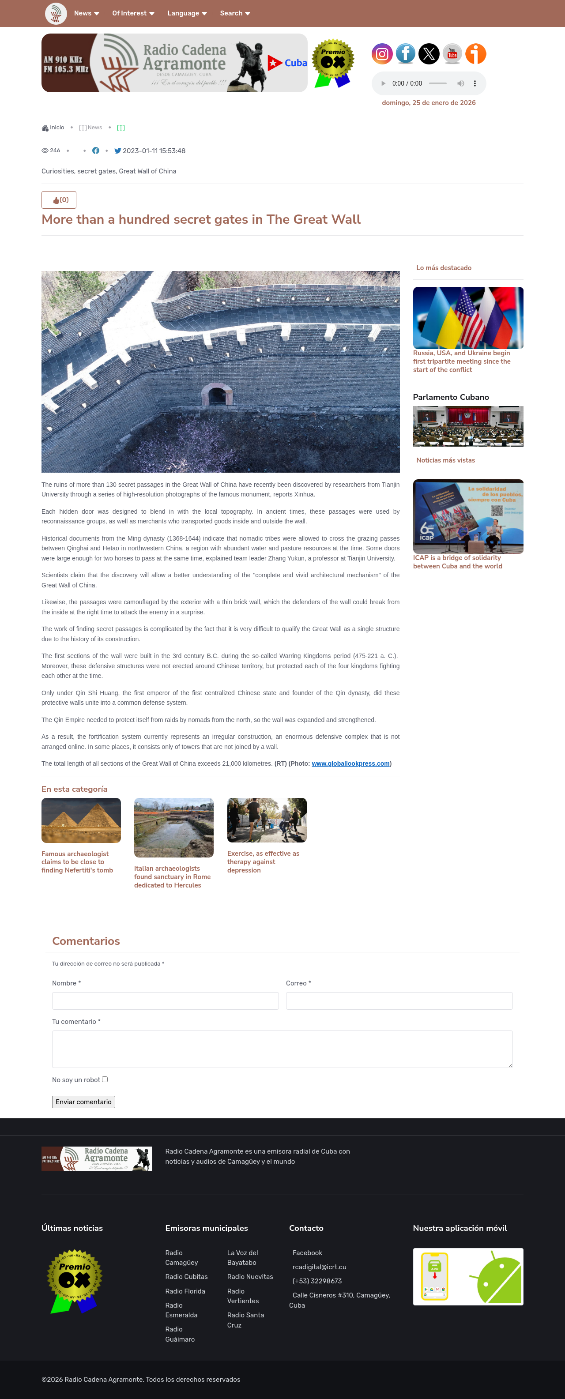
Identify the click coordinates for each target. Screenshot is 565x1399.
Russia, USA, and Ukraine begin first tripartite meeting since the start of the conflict (462, 361)
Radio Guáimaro (180, 1334)
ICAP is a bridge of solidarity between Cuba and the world (457, 562)
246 (50, 150)
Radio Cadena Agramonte (103, 1380)
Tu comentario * (76, 1022)
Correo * (298, 983)
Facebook (307, 1253)
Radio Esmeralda (182, 1310)
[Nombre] (165, 1001)
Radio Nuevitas (250, 1277)
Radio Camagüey (182, 1258)
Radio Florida (186, 1291)
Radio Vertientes (243, 1296)
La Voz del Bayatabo (242, 1258)
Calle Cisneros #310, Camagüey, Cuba (339, 1300)
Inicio (52, 127)
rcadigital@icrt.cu (320, 1267)
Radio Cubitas (187, 1277)
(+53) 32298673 (317, 1281)
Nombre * (66, 983)
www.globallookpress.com (351, 763)
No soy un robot (76, 1080)
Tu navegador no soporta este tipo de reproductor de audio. (429, 83)
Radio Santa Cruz (245, 1320)
